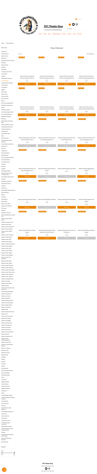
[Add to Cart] (27, 84)
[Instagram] (76, 24)
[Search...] (76, 28)
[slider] (2, 453)
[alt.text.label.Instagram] (49, 468)
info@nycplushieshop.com (47, 466)
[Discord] (73, 24)
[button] (49, 34)
